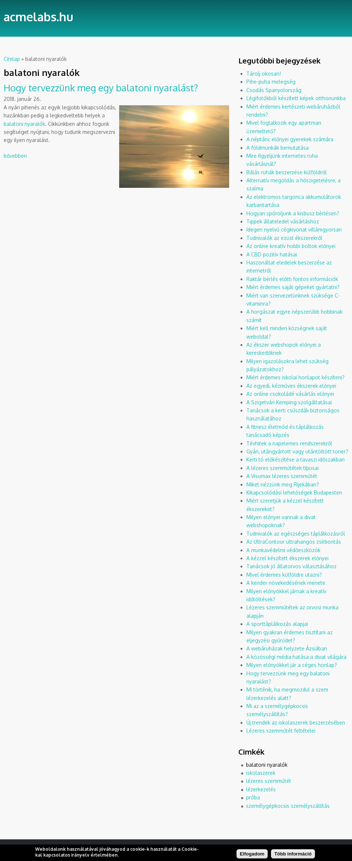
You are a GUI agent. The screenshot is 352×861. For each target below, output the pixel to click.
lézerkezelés (261, 789)
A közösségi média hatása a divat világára (296, 657)
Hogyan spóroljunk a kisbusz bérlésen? (292, 213)
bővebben (15, 156)
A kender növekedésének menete (285, 583)
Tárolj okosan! (263, 73)
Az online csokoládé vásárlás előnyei (290, 394)
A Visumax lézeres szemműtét (281, 476)
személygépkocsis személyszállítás (288, 806)
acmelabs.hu (38, 16)
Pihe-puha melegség (271, 82)
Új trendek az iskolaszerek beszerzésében (295, 722)
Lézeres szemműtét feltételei (280, 730)
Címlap (12, 59)
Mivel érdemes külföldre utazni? (284, 575)
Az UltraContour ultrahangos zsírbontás (293, 542)
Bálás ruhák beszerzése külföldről (286, 172)
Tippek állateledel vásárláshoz (282, 221)
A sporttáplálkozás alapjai (277, 624)
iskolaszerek (260, 773)
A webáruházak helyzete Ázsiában (286, 648)
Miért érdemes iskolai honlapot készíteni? (295, 377)
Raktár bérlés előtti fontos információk (292, 279)
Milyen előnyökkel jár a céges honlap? (291, 665)
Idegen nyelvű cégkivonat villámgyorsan (294, 229)
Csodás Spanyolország (273, 90)
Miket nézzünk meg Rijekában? (282, 484)
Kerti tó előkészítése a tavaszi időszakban (295, 459)
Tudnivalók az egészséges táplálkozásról (295, 533)
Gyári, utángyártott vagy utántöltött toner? (297, 451)
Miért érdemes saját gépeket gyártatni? (293, 287)
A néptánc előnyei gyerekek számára (289, 139)
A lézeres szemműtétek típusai (282, 468)
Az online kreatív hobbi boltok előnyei (291, 246)
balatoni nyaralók (24, 124)
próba (253, 797)
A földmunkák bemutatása (277, 148)
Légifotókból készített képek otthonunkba (296, 98)
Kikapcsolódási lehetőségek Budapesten (294, 492)
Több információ (293, 855)
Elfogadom (252, 855)
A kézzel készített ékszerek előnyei (287, 558)
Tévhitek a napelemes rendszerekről (289, 443)
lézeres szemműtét (268, 781)
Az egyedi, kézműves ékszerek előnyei (291, 386)
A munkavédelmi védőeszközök (283, 550)
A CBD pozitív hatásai (271, 254)
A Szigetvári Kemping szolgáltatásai (289, 402)
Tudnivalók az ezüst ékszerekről (284, 238)
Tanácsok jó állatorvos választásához (291, 566)
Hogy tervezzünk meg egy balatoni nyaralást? (101, 87)
